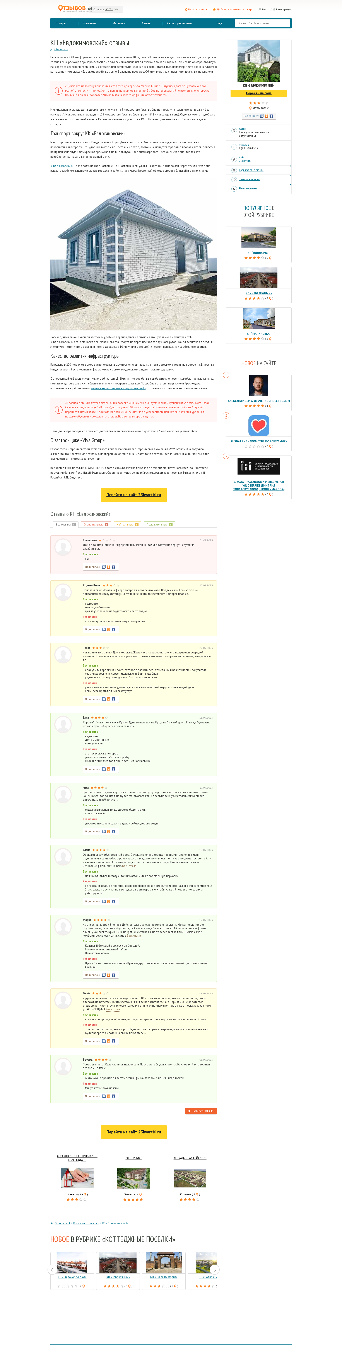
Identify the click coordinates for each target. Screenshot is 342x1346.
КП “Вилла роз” (259, 253)
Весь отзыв (129, 866)
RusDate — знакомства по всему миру (259, 441)
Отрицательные (96, 524)
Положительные (160, 524)
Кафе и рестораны (179, 23)
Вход (263, 9)
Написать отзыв (196, 9)
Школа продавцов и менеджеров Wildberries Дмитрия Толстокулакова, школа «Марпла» (258, 485)
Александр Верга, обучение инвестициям (259, 401)
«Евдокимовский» (61, 166)
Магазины (119, 23)
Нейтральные (128, 524)
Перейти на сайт (133, 494)
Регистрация (282, 9)
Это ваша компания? (249, 179)
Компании (89, 23)
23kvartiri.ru (245, 161)
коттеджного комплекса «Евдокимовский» (118, 388)
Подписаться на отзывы (251, 170)
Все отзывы (66, 524)
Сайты (146, 23)
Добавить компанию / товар (234, 9)
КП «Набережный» (259, 293)
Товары (61, 23)
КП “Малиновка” (259, 334)
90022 (109, 9)
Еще (219, 23)
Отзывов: (99, 9)
